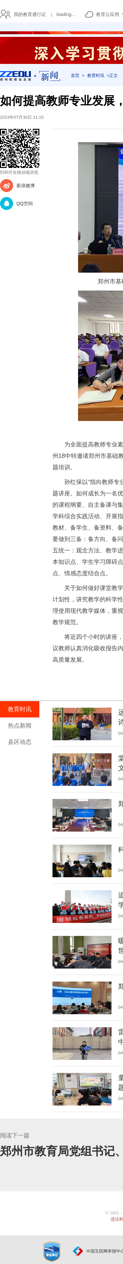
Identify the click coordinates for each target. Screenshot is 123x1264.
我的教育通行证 (28, 14)
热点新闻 (19, 725)
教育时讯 (95, 75)
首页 (75, 75)
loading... (65, 14)
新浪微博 (25, 185)
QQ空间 (24, 203)
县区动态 (19, 742)
